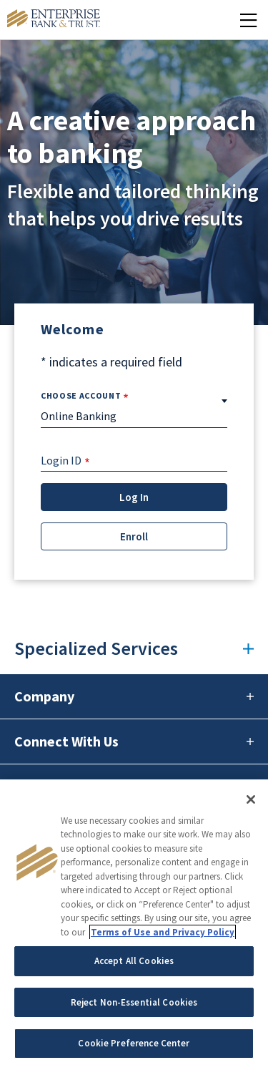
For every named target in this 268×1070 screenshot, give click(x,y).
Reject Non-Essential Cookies (134, 1002)
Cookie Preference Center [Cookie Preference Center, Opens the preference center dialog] (133, 1043)
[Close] (251, 799)
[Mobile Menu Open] (248, 19)
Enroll (134, 536)
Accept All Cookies (134, 961)
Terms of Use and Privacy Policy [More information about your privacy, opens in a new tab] (162, 932)
